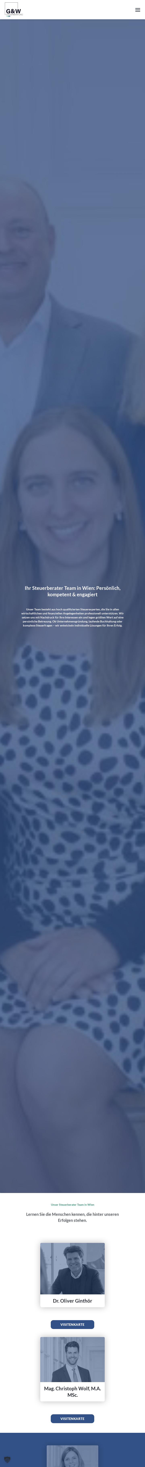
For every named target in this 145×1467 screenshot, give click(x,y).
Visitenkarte (72, 1324)
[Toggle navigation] (137, 9)
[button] (7, 1460)
